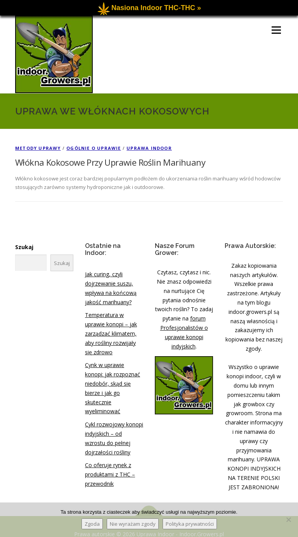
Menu (276, 20)
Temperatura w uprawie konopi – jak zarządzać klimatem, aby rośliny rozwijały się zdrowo (111, 324)
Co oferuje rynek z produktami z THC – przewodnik (110, 465)
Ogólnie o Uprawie (93, 139)
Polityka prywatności (190, 523)
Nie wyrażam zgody (133, 523)
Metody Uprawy (38, 139)
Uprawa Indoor (149, 139)
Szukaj (24, 238)
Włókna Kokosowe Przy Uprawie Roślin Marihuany (110, 153)
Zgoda (92, 523)
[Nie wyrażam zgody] (288, 519)
